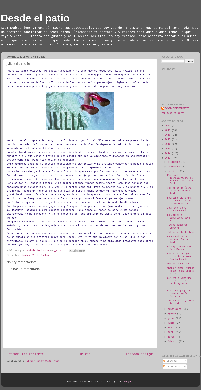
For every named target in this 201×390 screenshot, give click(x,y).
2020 (168, 125)
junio (172, 322)
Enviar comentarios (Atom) (44, 360)
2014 (168, 153)
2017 (168, 139)
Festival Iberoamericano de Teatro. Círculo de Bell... (180, 179)
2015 (168, 148)
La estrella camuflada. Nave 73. (178, 217)
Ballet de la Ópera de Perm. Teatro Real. (179, 190)
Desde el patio (35, 18)
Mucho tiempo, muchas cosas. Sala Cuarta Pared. (180, 270)
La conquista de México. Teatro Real (178, 239)
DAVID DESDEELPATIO (177, 108)
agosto (172, 313)
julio (172, 318)
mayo (171, 327)
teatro (26, 255)
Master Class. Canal (180, 263)
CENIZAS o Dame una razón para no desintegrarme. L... (179, 282)
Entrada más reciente (25, 354)
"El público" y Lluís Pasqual (180, 302)
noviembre (174, 166)
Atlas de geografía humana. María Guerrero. (179, 293)
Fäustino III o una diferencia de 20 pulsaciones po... (180, 200)
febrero (173, 341)
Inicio (85, 354)
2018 (168, 134)
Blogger (128, 381)
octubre (173, 171)
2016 (168, 143)
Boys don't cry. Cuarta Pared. (177, 209)
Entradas (170, 360)
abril (172, 331)
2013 (168, 157)
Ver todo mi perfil (173, 112)
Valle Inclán (40, 255)
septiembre (175, 308)
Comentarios (172, 366)
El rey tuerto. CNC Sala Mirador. (179, 248)
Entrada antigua (140, 354)
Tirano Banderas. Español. (178, 226)
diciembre (174, 161)
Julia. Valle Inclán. (180, 232)
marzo (172, 336)
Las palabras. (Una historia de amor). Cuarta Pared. (180, 256)
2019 (168, 130)
